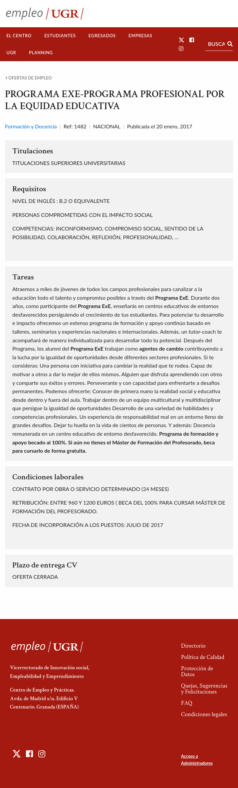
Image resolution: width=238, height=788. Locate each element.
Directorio (193, 646)
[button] (181, 39)
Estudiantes (60, 35)
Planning (41, 52)
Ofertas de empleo (28, 78)
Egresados (102, 35)
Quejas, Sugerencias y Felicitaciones (204, 689)
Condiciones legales (204, 714)
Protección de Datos (197, 671)
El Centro (19, 35)
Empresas (140, 35)
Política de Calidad (202, 657)
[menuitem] (19, 35)
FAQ (186, 703)
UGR (11, 52)
